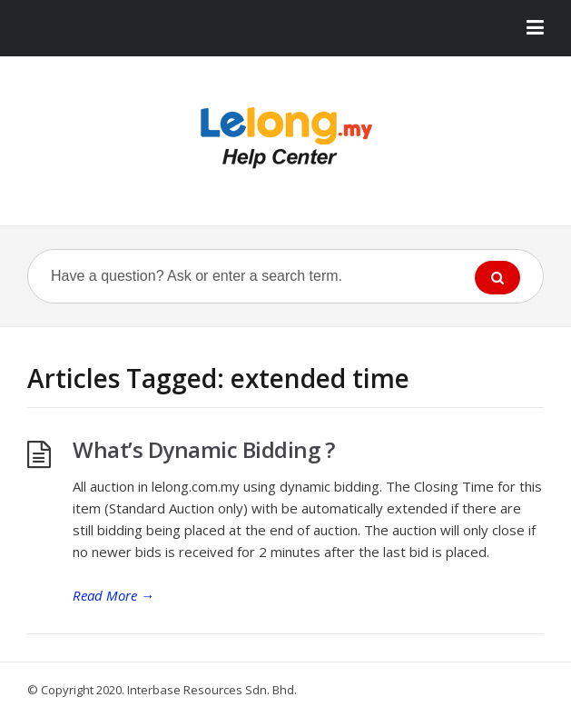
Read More (113, 595)
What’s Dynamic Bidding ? (203, 449)
